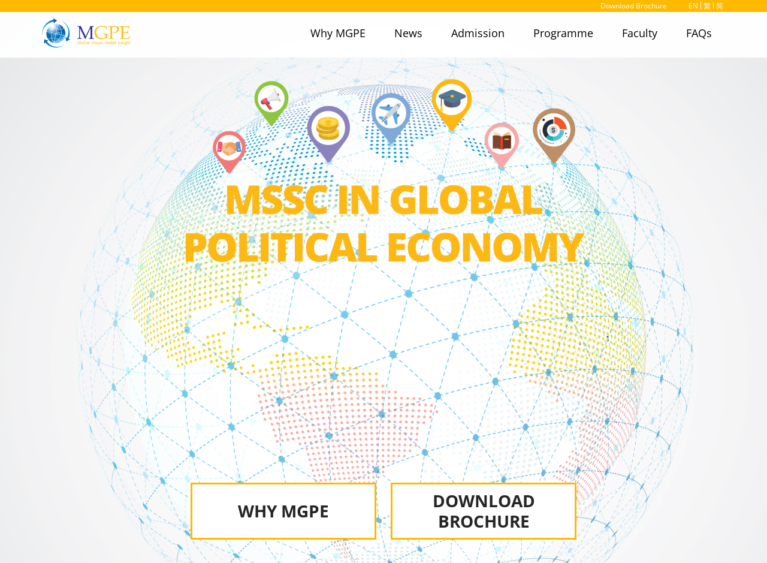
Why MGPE (338, 33)
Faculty (639, 33)
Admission (478, 33)
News (408, 33)
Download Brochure (633, 6)
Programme (563, 33)
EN (693, 6)
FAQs (699, 33)
